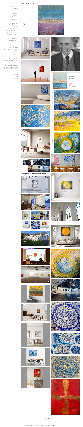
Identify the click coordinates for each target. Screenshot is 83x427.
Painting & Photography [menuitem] (13, 16)
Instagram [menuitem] (16, 74)
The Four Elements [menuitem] (14, 15)
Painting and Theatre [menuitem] (13, 19)
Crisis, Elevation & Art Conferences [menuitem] (11, 65)
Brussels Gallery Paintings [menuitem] (13, 23)
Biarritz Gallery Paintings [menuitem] (13, 24)
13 (52, 418)
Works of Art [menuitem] (15, 13)
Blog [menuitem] (17, 72)
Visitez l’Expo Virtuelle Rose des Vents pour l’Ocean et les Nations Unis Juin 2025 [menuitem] (11, 32)
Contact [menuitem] (16, 76)
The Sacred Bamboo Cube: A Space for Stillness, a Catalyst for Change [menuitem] (10, 54)
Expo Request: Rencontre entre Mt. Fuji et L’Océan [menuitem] (11, 52)
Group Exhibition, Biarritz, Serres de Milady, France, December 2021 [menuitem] (11, 43)
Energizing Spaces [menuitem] (14, 10)
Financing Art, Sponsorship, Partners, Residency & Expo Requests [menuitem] (11, 47)
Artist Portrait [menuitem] (15, 26)
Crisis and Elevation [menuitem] (14, 20)
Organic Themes (55, 425)
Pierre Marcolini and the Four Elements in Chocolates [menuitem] (11, 63)
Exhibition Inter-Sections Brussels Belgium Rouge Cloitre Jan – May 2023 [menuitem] (11, 40)
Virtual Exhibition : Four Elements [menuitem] (12, 41)
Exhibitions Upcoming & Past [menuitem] (13, 28)
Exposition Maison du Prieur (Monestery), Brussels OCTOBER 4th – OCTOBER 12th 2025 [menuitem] (10, 30)
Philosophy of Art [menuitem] (15, 8)
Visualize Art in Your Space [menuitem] (13, 70)
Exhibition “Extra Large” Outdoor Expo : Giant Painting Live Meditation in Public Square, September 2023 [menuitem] (10, 38)
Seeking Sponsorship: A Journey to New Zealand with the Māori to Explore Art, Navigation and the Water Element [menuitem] (10, 61)
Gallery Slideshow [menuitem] (15, 6)
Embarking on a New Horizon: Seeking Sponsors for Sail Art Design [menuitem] (10, 59)
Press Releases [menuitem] (15, 78)
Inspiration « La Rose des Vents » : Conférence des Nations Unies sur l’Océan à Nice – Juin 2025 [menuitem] (10, 50)
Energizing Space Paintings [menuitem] (12, 11)
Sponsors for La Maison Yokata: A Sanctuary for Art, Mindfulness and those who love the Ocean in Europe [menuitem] (10, 57)
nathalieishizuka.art (27, 3)
